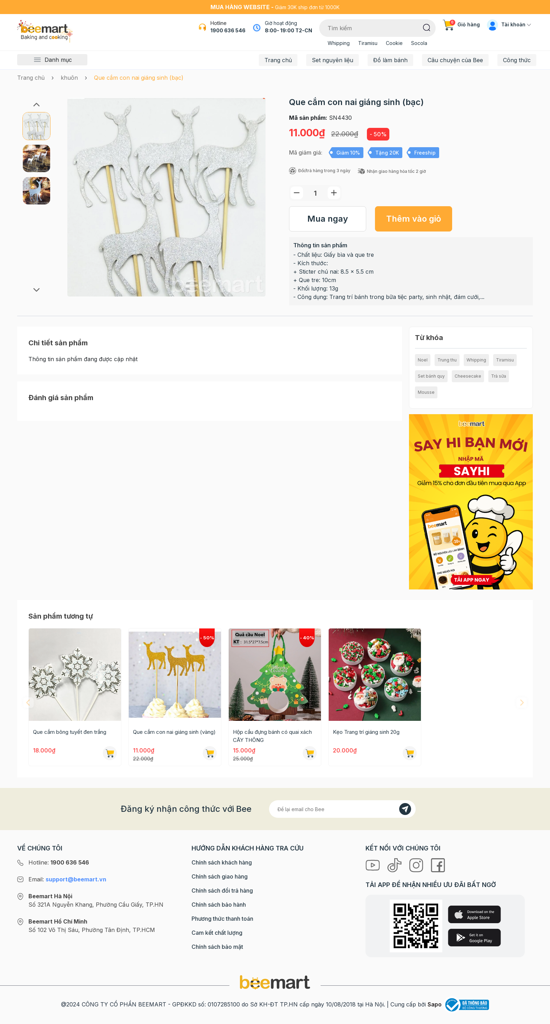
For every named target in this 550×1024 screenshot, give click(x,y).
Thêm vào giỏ (413, 219)
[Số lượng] (315, 193)
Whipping (339, 43)
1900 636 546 (228, 30)
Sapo (435, 1004)
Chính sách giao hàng (220, 876)
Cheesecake (468, 376)
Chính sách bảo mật (217, 946)
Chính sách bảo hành (219, 904)
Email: (67, 879)
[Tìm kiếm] (426, 27)
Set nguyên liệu (332, 60)
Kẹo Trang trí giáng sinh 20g (366, 732)
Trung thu (447, 360)
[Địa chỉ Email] (342, 809)
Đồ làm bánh (390, 60)
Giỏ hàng (461, 24)
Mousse (426, 392)
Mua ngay (327, 219)
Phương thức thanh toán (222, 918)
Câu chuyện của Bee (455, 60)
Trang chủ (278, 60)
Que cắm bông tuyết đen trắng (69, 732)
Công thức (517, 60)
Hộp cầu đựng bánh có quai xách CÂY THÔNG (272, 736)
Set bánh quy (431, 376)
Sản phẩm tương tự (60, 616)
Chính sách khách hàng (222, 862)
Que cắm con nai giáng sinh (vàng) (174, 732)
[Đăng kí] (405, 809)
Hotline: (58, 862)
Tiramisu (367, 43)
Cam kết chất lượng (217, 932)
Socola (419, 43)
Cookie (394, 43)
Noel (423, 360)
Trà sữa (498, 376)
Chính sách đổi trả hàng (222, 890)
